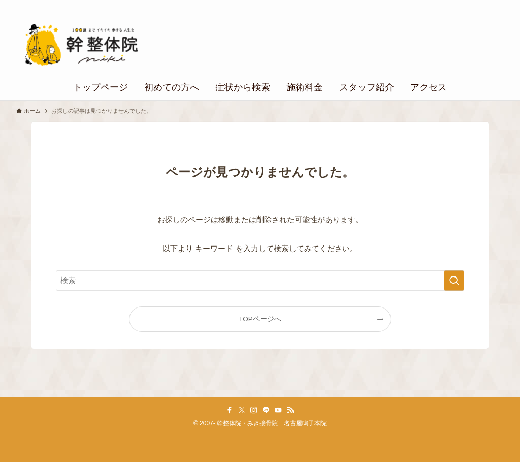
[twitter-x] (241, 410)
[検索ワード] (260, 280)
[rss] (290, 410)
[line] (266, 410)
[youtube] (278, 410)
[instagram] (253, 410)
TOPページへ (260, 319)
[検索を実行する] (454, 280)
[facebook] (229, 410)
